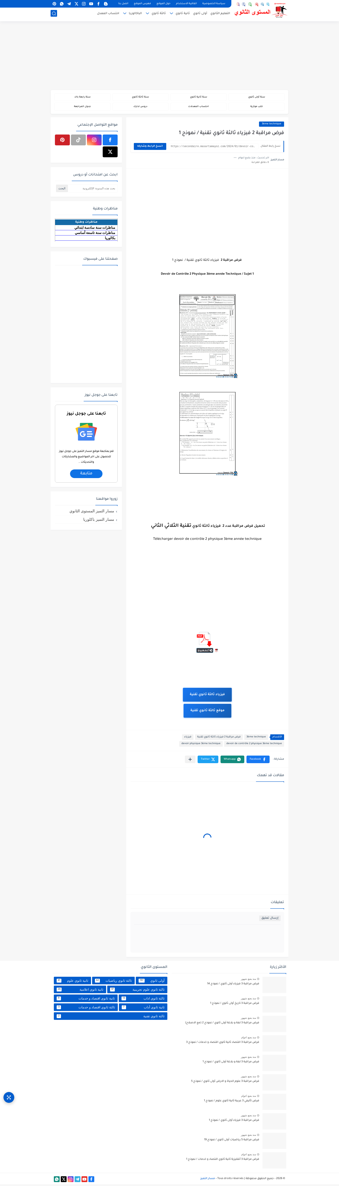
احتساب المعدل (108, 14)
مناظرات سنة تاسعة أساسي (95, 234)
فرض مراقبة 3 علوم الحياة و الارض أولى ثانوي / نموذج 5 (225, 1083)
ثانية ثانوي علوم (72, 982)
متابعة (86, 475)
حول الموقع (163, 3)
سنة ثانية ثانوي (198, 97)
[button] (258, 761)
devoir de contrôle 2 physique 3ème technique (254, 745)
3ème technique (271, 125)
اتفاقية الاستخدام (186, 3)
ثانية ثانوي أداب (143, 1009)
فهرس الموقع (142, 3)
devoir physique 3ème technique (201, 745)
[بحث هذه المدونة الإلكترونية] (93, 190)
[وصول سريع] (8, 1094)
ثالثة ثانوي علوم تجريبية (137, 991)
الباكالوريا (135, 14)
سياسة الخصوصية (213, 3)
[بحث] (54, 14)
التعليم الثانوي (220, 14)
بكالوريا (110, 239)
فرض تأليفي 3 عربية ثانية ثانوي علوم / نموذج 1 (231, 1102)
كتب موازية (256, 107)
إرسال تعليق (269, 920)
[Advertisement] (169, 56)
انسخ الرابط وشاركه (150, 148)
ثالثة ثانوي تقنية (111, 1018)
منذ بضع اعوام (248, 1039)
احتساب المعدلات (198, 107)
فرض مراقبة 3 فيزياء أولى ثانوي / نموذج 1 (234, 1122)
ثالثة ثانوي (159, 14)
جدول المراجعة (82, 107)
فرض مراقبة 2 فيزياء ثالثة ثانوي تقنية (219, 738)
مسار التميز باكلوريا (98, 521)
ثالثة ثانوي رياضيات (113, 982)
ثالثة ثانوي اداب (143, 1000)
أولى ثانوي (200, 14)
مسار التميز (207, 1180)
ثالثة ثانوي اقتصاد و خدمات (86, 1009)
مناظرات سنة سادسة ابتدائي (94, 229)
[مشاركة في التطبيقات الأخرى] (190, 761)
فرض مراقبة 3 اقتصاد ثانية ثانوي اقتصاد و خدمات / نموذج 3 (222, 1044)
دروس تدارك (140, 107)
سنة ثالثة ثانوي (140, 97)
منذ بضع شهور (248, 980)
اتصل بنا (123, 3)
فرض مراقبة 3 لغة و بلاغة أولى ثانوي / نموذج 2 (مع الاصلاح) (222, 1024)
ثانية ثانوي (183, 14)
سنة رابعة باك (82, 97)
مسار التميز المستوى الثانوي (91, 512)
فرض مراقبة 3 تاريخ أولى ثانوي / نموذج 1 (234, 1005)
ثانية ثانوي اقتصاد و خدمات (86, 1000)
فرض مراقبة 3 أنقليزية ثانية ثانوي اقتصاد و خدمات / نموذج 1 (222, 1161)
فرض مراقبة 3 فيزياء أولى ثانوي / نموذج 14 (233, 985)
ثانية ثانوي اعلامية (80, 991)
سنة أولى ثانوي (256, 97)
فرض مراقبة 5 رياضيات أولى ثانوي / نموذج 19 (231, 1141)
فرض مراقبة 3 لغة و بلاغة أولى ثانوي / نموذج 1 (231, 1063)
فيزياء (187, 738)
